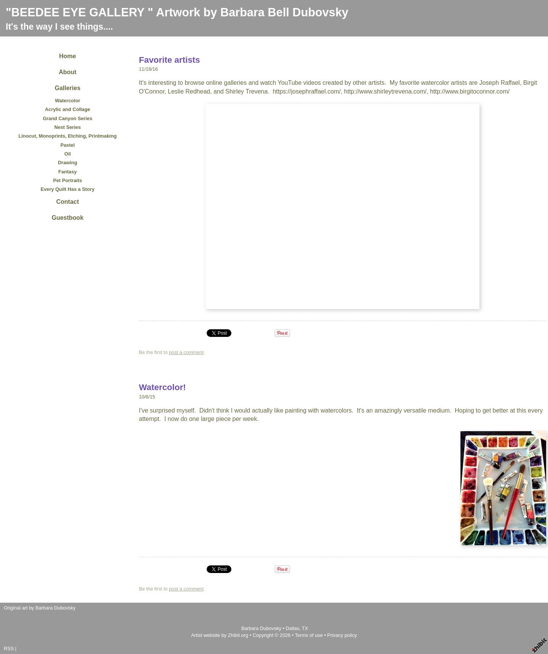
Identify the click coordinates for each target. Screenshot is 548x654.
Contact (67, 201)
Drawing (67, 162)
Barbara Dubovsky (262, 628)
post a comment (186, 352)
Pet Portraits (67, 180)
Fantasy (67, 172)
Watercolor (67, 100)
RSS (9, 648)
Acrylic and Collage (67, 109)
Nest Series (67, 127)
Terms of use (309, 635)
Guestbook (68, 217)
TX (305, 628)
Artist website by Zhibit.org (219, 635)
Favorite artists (169, 60)
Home (67, 56)
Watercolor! (162, 387)
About (67, 72)
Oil (67, 154)
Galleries (68, 88)
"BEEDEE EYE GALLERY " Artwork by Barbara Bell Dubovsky (177, 12)
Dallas (292, 628)
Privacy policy (342, 635)
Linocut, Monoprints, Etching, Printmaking (67, 136)
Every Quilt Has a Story (68, 189)
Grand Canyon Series (67, 118)
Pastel (68, 145)
